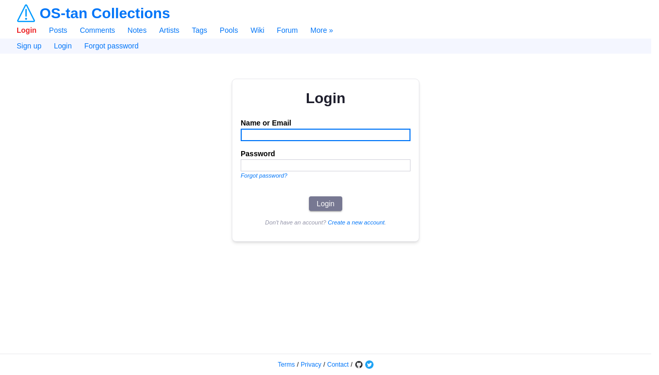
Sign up (29, 46)
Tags (199, 30)
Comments (97, 30)
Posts (58, 30)
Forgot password (111, 46)
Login (26, 30)
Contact (338, 364)
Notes (137, 30)
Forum (287, 30)
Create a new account (356, 222)
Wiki (257, 30)
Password (258, 153)
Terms (286, 364)
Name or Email (266, 123)
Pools (229, 30)
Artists (169, 30)
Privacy (311, 364)
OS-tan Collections (105, 13)
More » (321, 30)
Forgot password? (264, 175)
